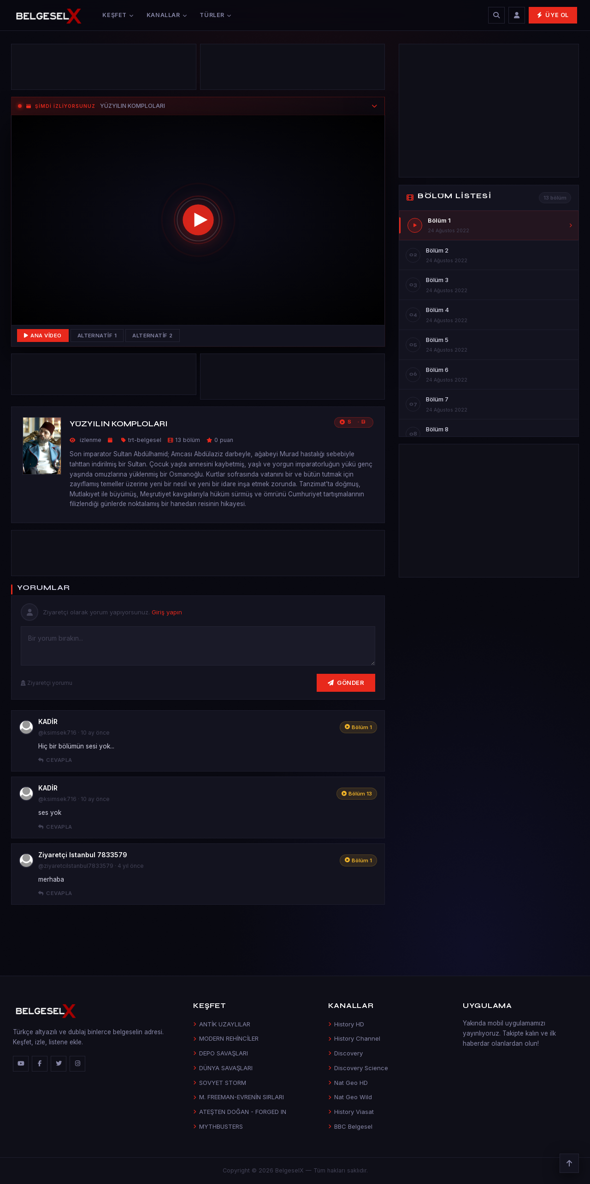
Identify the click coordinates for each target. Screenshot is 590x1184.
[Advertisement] (103, 69)
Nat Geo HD (348, 1082)
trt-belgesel (144, 439)
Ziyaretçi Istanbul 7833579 (82, 855)
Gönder (346, 682)
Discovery (345, 1053)
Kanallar (167, 15)
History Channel (354, 1038)
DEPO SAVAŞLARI (220, 1053)
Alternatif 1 (97, 335)
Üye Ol (553, 15)
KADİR (48, 721)
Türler (215, 15)
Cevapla (55, 760)
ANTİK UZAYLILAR (221, 1024)
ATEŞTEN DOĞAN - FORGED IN (239, 1111)
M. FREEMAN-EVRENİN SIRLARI (238, 1097)
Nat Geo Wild (350, 1097)
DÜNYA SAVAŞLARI (223, 1068)
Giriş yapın (167, 612)
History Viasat (351, 1111)
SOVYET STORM (219, 1082)
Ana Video (43, 335)
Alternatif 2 (152, 335)
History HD (346, 1024)
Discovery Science (358, 1068)
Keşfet (117, 15)
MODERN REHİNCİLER (226, 1038)
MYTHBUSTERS (218, 1126)
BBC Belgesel (350, 1126)
